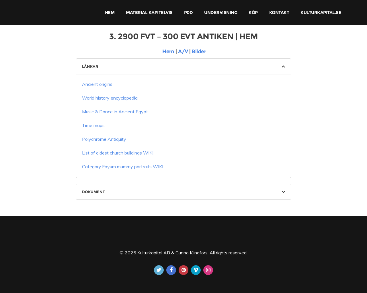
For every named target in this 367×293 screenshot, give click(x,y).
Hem (167, 51)
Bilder (199, 51)
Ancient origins (97, 84)
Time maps (94, 125)
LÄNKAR (90, 66)
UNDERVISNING (220, 12)
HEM (110, 12)
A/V (183, 51)
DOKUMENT (93, 191)
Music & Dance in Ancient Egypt (115, 111)
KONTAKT (279, 12)
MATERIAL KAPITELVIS (149, 12)
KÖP (253, 12)
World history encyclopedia (110, 98)
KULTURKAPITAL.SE (320, 12)
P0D (188, 12)
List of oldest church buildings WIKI (117, 153)
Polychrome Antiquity (104, 139)
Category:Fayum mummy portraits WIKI (122, 166)
